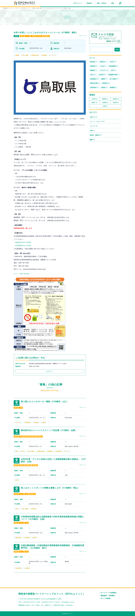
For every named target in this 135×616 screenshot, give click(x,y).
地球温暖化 (28, 422)
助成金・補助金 (96, 135)
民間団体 (39, 436)
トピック (94, 126)
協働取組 (93, 70)
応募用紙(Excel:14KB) (23, 245)
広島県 (105, 102)
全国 (105, 106)
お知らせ (93, 117)
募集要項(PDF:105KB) (23, 242)
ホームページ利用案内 (109, 593)
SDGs (23, 451)
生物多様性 (59, 451)
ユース (27, 36)
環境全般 (93, 62)
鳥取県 (16, 36)
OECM (113, 62)
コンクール (53, 55)
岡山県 (116, 102)
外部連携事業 (113, 66)
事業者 (26, 436)
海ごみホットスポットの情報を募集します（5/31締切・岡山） (50, 488)
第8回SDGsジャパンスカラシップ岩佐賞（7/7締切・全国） (49, 430)
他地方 (95, 102)
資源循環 (44, 55)
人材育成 (102, 75)
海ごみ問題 (25, 55)
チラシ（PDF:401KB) (21, 274)
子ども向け (39, 36)
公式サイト (49, 371)
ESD (17, 451)
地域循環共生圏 (113, 75)
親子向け (32, 494)
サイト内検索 (105, 598)
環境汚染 (34, 508)
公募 (92, 130)
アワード (67, 451)
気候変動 (36, 422)
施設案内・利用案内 (108, 595)
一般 (32, 36)
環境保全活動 (35, 55)
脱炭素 (44, 422)
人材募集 (27, 568)
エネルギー (18, 422)
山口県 (95, 99)
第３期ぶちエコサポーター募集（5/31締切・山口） (45, 401)
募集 (22, 36)
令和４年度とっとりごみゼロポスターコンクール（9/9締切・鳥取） (46, 32)
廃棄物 (17, 55)
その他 (103, 66)
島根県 (105, 99)
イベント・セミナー (97, 121)
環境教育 (50, 451)
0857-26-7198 (34, 366)
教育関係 (46, 36)
